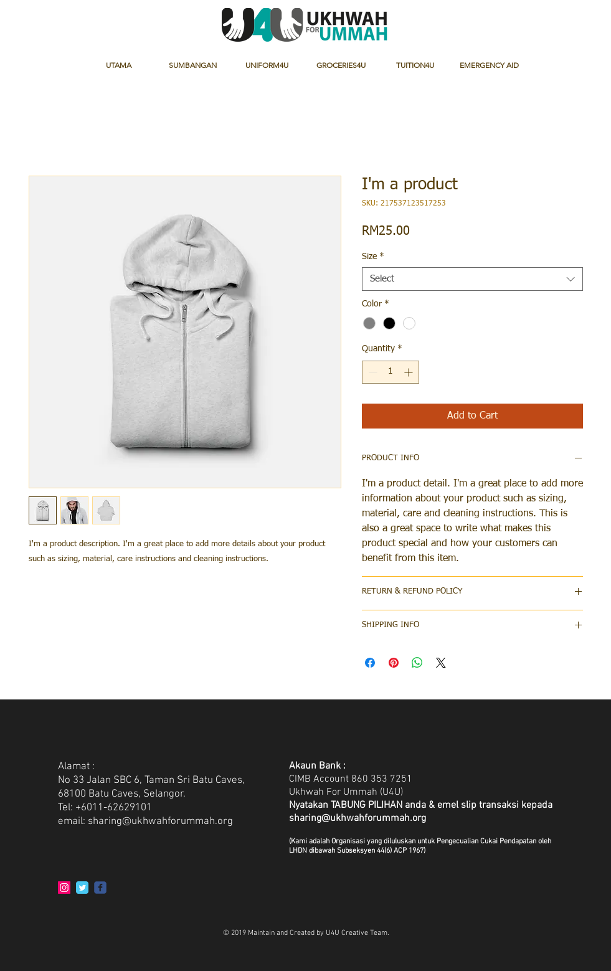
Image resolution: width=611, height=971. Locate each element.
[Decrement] (371, 372)
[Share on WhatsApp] (417, 662)
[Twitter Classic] (82, 887)
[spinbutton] (390, 372)
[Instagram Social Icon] (64, 887)
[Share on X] (440, 662)
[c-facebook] (100, 887)
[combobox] (472, 279)
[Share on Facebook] (369, 662)
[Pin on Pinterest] (393, 662)
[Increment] (409, 372)
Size (373, 256)
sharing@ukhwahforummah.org (160, 821)
